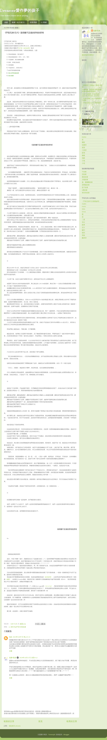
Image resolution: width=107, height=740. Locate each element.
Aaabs (84, 204)
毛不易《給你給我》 (24, 48)
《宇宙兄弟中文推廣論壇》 (91, 201)
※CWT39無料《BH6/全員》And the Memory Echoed (91, 95)
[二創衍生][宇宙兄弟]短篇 (17, 627)
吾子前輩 (85, 187)
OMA (83, 209)
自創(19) (87, 114)
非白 (83, 222)
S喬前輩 (84, 190)
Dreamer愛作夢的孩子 (19, 10)
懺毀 (83, 142)
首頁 (40, 721)
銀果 (83, 225)
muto (84, 206)
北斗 (83, 227)
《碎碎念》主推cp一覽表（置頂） (92, 86)
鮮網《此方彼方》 (19, 22)
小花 (83, 163)
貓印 (83, 230)
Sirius (84, 212)
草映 (83, 235)
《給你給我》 (48, 577)
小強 (83, 161)
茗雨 (83, 148)
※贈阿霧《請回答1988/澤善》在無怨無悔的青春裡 (92, 90)
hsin (10, 637)
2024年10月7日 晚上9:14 (21, 637)
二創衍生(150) (89, 111)
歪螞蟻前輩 (86, 185)
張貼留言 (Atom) (14, 726)
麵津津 (84, 238)
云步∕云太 (12, 658)
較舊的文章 (72, 721)
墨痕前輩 (85, 177)
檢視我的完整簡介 (88, 55)
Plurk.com (101, 77)
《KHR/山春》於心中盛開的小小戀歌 (92, 99)
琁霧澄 (84, 145)
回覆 (10, 651)
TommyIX (51, 735)
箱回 (83, 233)
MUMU (84, 137)
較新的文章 (9, 721)
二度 (83, 220)
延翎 (83, 153)
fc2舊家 (44, 22)
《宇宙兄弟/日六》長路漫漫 (91, 103)
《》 (48, 586)
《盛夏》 (8, 579)
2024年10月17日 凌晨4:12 (28, 658)
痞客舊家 (33, 22)
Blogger (66, 735)
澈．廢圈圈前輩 (87, 182)
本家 (6, 22)
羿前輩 (84, 174)
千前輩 (84, 172)
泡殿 (83, 158)
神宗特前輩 (86, 193)
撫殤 (83, 155)
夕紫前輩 (85, 180)
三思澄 (84, 150)
